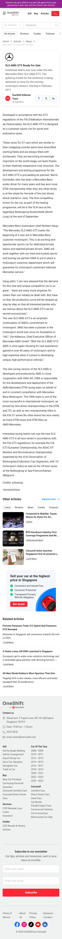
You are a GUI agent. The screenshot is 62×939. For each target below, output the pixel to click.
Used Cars (36, 798)
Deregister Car (10, 765)
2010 (33, 754)
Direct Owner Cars (40, 794)
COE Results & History (14, 825)
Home (6, 41)
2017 (40, 765)
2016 (33, 765)
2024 (33, 780)
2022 (33, 777)
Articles (17, 41)
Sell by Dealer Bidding (14, 750)
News (29, 41)
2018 (33, 769)
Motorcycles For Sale (42, 817)
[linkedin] (53, 98)
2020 (33, 773)
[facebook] (39, 98)
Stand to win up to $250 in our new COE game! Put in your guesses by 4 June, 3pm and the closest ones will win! (31, 3)
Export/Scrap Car (11, 758)
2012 (33, 758)
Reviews (24, 33)
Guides (37, 33)
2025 (40, 780)
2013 (40, 758)
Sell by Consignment (13, 754)
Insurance (8, 815)
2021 (40, 773)
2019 (40, 769)
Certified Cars (38, 790)
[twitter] (46, 98)
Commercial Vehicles (42, 809)
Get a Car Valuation (12, 762)
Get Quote (19, 604)
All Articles (13, 25)
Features (50, 33)
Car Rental (36, 802)
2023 (40, 777)
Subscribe (31, 892)
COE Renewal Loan (12, 808)
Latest (7, 507)
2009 (40, 750)
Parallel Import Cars (41, 805)
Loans (6, 812)
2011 (40, 754)
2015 (40, 762)
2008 (33, 750)
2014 (33, 762)
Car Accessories (39, 813)
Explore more (50, 499)
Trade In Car (9, 769)
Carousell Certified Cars (15, 790)
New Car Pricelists (12, 779)
